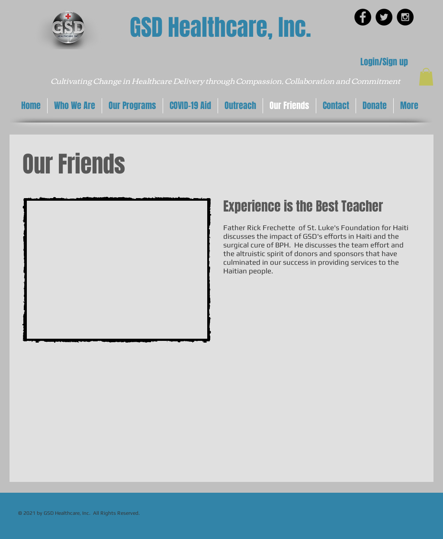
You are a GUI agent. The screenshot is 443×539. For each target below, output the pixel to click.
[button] (426, 77)
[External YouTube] (116, 270)
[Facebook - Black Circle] (362, 17)
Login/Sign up (384, 62)
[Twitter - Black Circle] (384, 17)
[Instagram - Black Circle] (405, 17)
